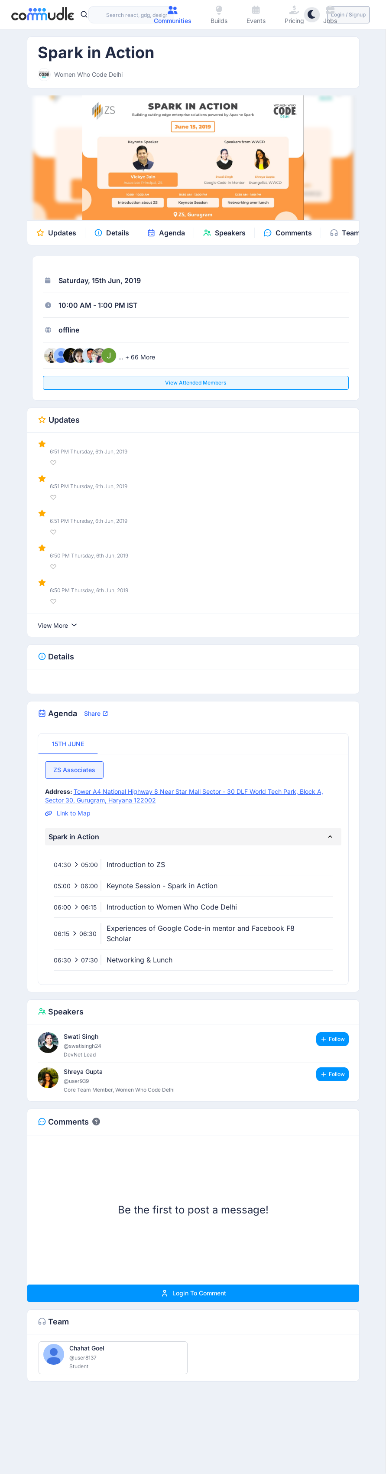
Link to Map (68, 813)
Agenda (172, 232)
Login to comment (193, 1293)
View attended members (195, 382)
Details (117, 232)
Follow (332, 1039)
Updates (62, 232)
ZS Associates (74, 769)
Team (351, 232)
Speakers (230, 232)
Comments (294, 232)
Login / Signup (348, 14)
